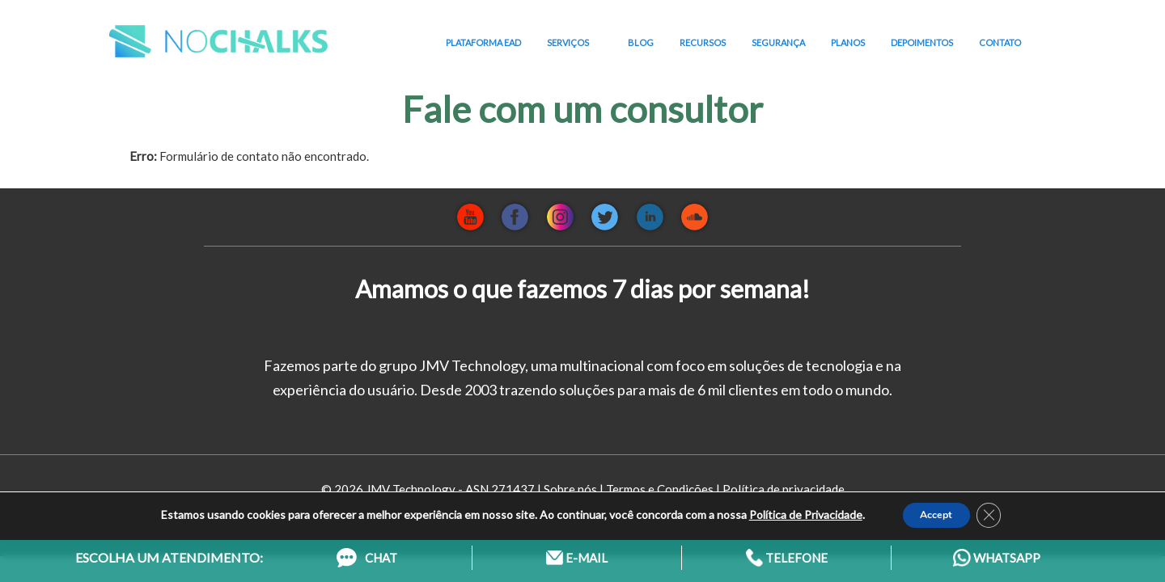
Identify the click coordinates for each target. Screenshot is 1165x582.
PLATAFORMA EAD (483, 42)
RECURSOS (703, 42)
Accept (934, 508)
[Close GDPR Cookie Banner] (997, 508)
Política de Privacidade (794, 508)
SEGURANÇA (778, 42)
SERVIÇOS (574, 42)
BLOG (641, 42)
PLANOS (848, 42)
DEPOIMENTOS (922, 42)
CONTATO (1000, 42)
